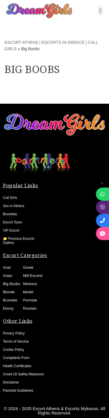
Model (28, 292)
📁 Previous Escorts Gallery (18, 241)
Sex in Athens (13, 206)
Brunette (10, 300)
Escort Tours (12, 222)
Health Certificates (17, 366)
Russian (30, 308)
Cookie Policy (13, 350)
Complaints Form (16, 358)
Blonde (9, 292)
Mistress (30, 284)
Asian (7, 275)
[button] (100, 10)
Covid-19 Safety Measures (23, 374)
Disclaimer (11, 382)
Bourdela (10, 214)
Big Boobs (11, 284)
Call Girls (10, 198)
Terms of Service (16, 341)
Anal (6, 267)
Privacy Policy (14, 333)
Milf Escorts (32, 275)
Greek (28, 267)
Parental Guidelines (18, 390)
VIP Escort (11, 230)
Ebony (8, 308)
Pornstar (30, 300)
